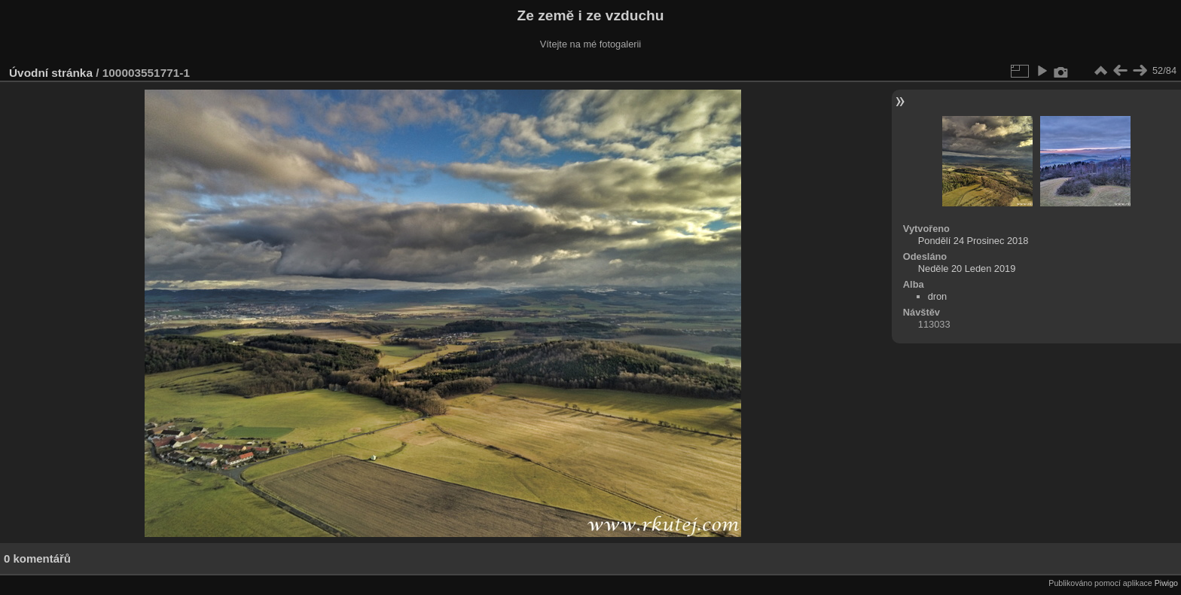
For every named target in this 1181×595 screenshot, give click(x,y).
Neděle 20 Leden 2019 (967, 268)
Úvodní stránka (51, 72)
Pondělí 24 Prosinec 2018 (973, 240)
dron (938, 296)
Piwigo (1166, 582)
